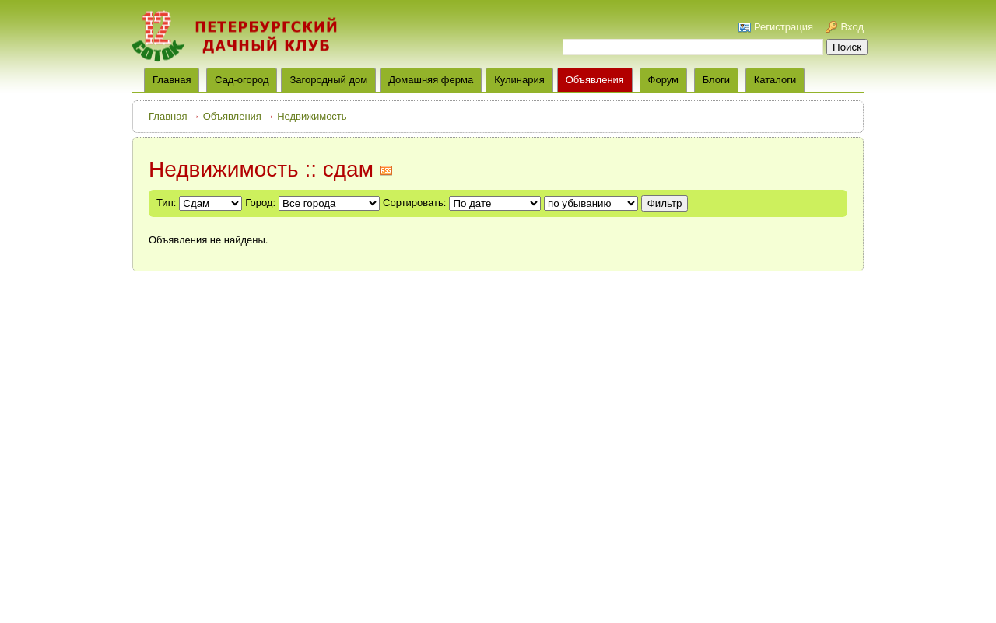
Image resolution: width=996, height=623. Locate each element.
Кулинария (519, 80)
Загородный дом (328, 80)
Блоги (716, 80)
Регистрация (783, 27)
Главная (168, 116)
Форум (663, 80)
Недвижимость (311, 116)
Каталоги (775, 80)
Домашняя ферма (430, 80)
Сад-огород (241, 80)
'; (591, 203)
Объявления (595, 80)
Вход (852, 27)
